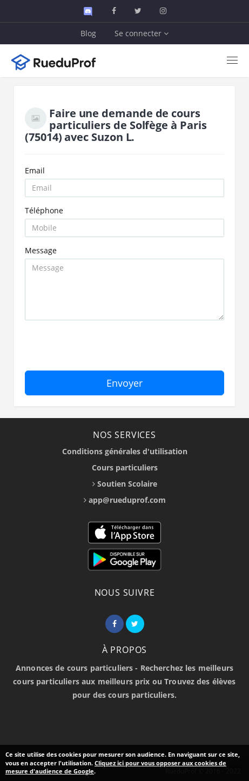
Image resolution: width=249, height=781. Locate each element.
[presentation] (107, 349)
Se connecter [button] (142, 33)
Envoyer (124, 382)
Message (41, 250)
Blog (88, 33)
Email (35, 170)
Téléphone (44, 210)
